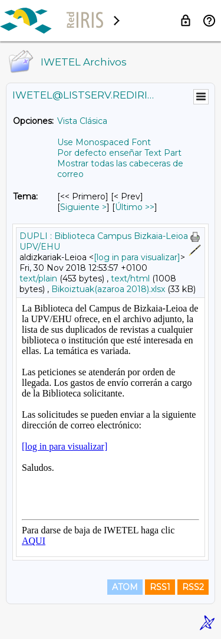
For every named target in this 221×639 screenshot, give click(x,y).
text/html (130, 278)
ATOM (125, 587)
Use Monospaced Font (104, 142)
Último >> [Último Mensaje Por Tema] (134, 207)
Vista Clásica (82, 121)
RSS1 (160, 587)
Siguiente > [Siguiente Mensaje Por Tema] (83, 207)
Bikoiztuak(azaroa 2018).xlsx (108, 289)
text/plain (38, 278)
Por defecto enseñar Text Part (119, 153)
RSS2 (193, 587)
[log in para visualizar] (137, 257)
